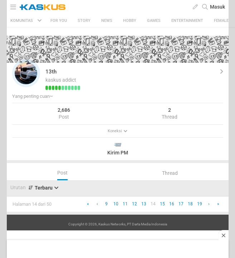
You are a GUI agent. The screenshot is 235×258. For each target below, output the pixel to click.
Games (154, 20)
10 (115, 203)
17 (180, 203)
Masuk (217, 7)
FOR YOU (58, 20)
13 (143, 203)
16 (171, 203)
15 (162, 203)
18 (190, 203)
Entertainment (187, 20)
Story (84, 20)
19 (199, 203)
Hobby (129, 20)
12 (134, 203)
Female (221, 20)
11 (125, 203)
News (106, 20)
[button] (26, 73)
